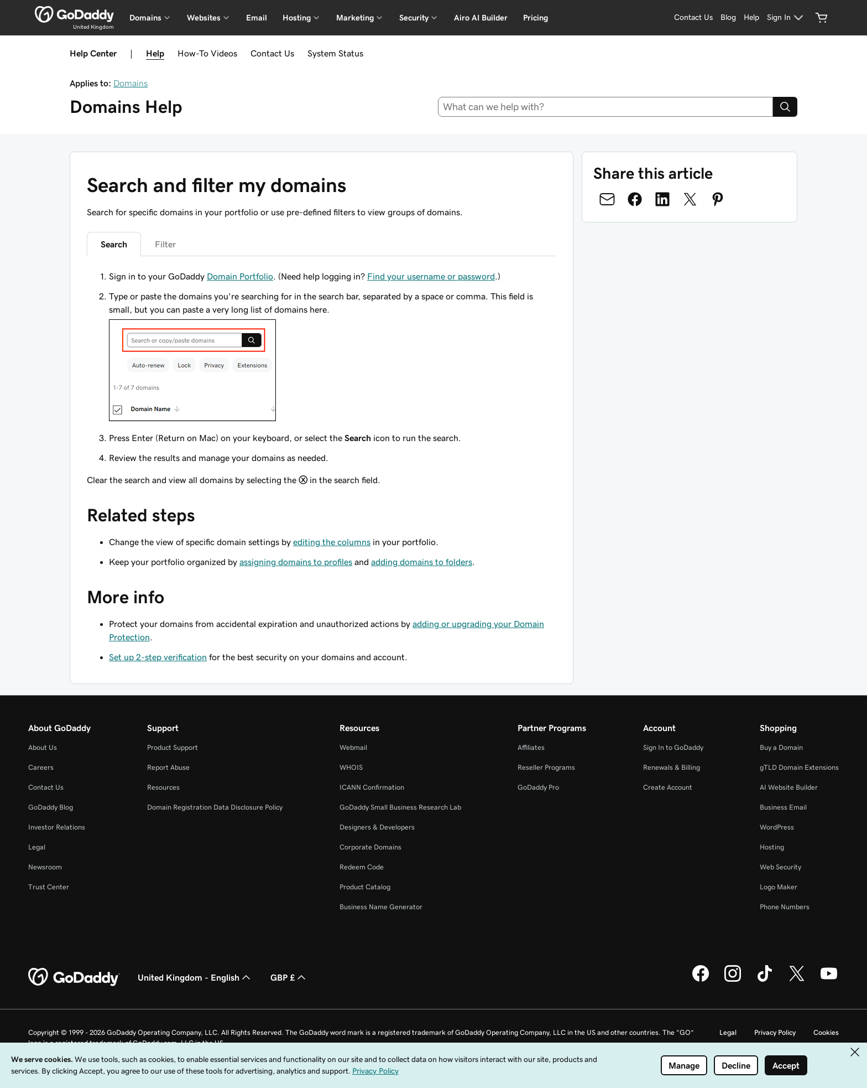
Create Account (667, 787)
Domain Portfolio (240, 276)
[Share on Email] (607, 199)
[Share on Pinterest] (718, 199)
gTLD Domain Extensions (799, 767)
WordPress (777, 827)
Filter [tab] (165, 244)
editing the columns (331, 541)
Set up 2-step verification (158, 656)
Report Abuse (168, 767)
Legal (36, 847)
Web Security (780, 867)
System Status (335, 53)
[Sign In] (786, 17)
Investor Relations (56, 827)
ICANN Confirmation (372, 787)
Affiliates (531, 747)
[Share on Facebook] (635, 199)
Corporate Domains (370, 847)
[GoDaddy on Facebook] (701, 980)
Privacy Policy (775, 1032)
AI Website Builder (789, 787)
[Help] (751, 17)
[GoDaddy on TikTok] (765, 980)
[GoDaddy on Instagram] (733, 980)
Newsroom (45, 867)
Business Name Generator (381, 906)
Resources (163, 787)
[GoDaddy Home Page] (74, 977)
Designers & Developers (377, 827)
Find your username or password (431, 276)
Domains (130, 83)
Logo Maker (778, 886)
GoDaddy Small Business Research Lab (400, 807)
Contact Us (272, 53)
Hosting (772, 847)
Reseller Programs (546, 767)
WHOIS (351, 767)
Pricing (535, 18)
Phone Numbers (784, 906)
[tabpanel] (321, 378)
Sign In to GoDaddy (673, 747)
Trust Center (48, 886)
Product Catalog (365, 886)
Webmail (353, 747)
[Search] (785, 107)
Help (155, 53)
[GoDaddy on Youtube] (829, 980)
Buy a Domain (781, 747)
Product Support (172, 747)
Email (256, 18)
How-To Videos (207, 53)
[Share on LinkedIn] (662, 199)
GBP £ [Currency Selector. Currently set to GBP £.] (289, 977)
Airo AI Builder (481, 18)
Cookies (826, 1032)
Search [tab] (114, 244)
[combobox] (606, 107)
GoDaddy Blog (50, 807)
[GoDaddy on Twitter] (797, 980)
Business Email (783, 807)
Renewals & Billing (671, 767)
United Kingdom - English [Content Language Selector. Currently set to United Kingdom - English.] (195, 977)
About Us (42, 747)
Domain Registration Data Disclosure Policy (215, 807)
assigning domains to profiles (295, 561)
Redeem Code (362, 867)
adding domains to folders (421, 561)
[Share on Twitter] (690, 199)
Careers (41, 767)
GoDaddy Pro (538, 787)
